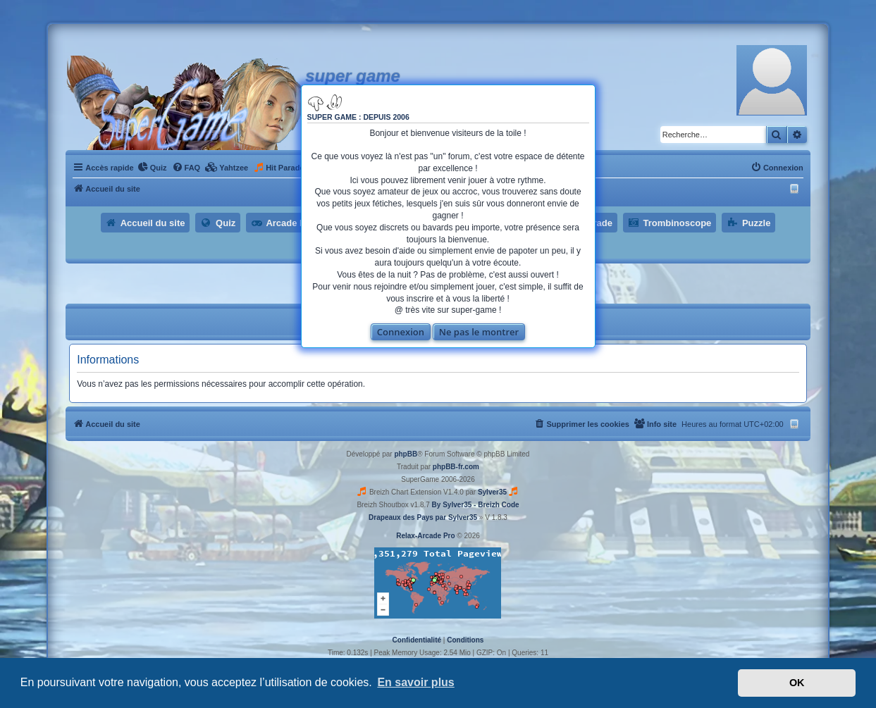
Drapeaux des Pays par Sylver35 (423, 517)
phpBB (405, 454)
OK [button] (797, 682)
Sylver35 (492, 492)
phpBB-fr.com (456, 467)
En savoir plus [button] (415, 682)
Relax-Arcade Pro (425, 536)
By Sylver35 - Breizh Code (475, 505)
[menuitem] (152, 167)
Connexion (400, 331)
